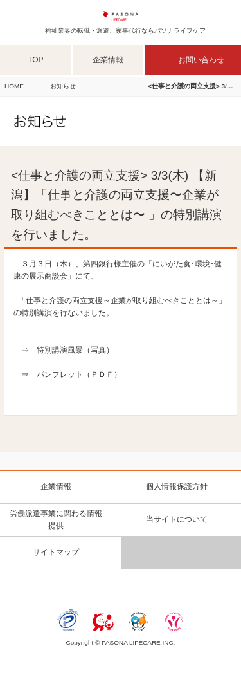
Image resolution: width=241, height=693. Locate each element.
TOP (35, 59)
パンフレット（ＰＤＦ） (79, 374)
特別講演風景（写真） (75, 350)
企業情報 (108, 59)
